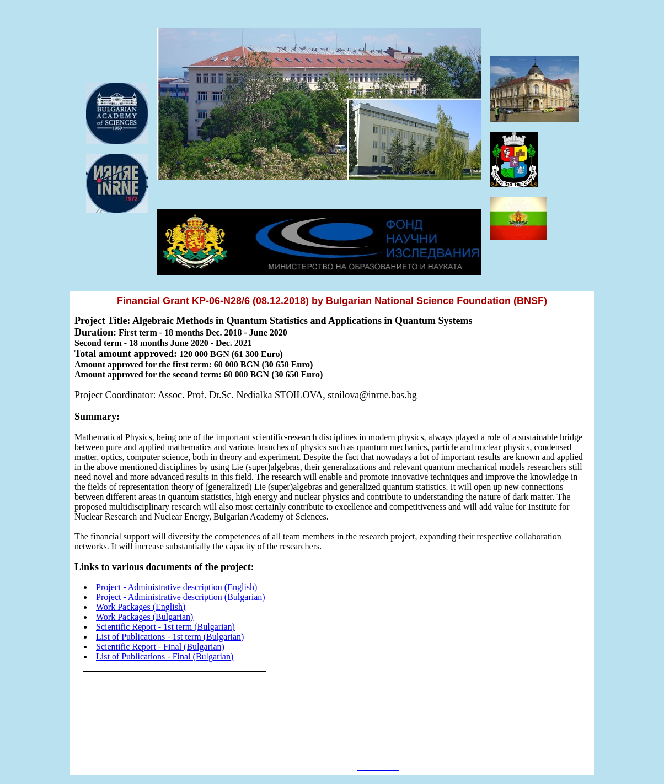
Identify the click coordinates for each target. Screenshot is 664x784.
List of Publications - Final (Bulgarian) (164, 656)
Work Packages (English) (140, 607)
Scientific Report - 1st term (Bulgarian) (165, 626)
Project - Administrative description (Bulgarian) (180, 597)
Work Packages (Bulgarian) (144, 616)
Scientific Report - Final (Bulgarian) (160, 646)
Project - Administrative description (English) (176, 587)
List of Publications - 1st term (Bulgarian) (170, 636)
